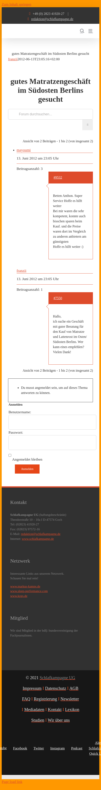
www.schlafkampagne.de (38, 538)
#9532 (58, 177)
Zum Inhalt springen (16, 4)
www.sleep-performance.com (29, 591)
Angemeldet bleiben (27, 459)
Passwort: (16, 432)
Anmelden (27, 469)
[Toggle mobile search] (82, 30)
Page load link (12, 782)
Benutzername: (20, 412)
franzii (12, 59)
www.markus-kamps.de (25, 586)
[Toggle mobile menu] (90, 30)
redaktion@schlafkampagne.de (52, 19)
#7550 (58, 298)
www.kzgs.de (18, 596)
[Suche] (87, 125)
